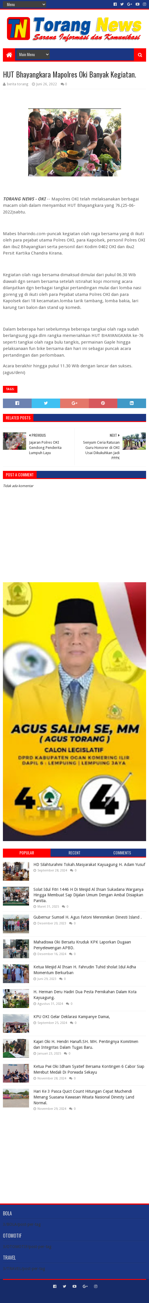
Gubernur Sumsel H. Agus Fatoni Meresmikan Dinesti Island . (87, 917)
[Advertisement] (74, 1152)
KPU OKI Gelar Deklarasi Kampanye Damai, (71, 1016)
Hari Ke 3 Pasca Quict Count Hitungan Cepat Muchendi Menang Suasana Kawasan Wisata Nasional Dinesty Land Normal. (83, 1097)
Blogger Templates (99, 1296)
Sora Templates (66, 1296)
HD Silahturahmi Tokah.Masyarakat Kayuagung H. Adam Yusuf (89, 864)
